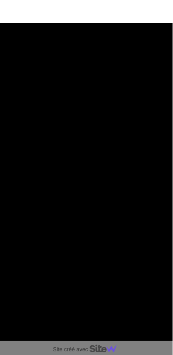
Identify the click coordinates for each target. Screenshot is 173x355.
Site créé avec (88, 349)
